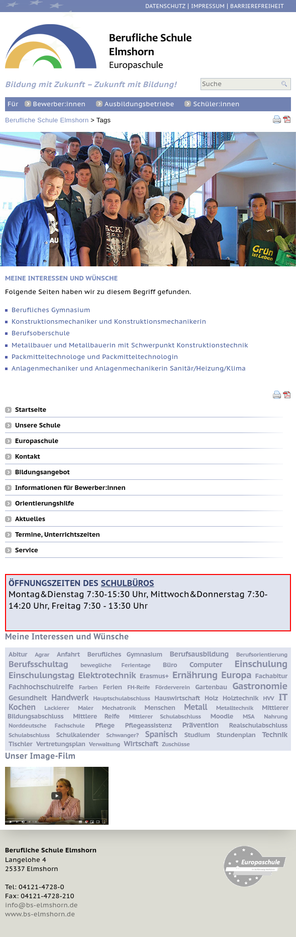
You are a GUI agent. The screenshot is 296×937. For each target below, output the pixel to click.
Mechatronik (119, 707)
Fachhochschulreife (41, 686)
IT (283, 697)
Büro (170, 665)
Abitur (18, 654)
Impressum (208, 6)
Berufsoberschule (41, 333)
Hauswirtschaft (177, 698)
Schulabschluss (29, 735)
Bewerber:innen (59, 104)
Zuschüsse (175, 744)
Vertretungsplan (60, 744)
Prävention (200, 725)
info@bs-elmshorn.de (41, 905)
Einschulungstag (41, 675)
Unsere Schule (37, 425)
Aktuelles (30, 519)
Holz (211, 698)
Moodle (222, 716)
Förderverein (172, 687)
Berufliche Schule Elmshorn (46, 120)
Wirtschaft (141, 743)
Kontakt (27, 456)
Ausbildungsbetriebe (139, 104)
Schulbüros (127, 583)
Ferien (112, 687)
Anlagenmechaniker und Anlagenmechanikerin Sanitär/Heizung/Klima (129, 368)
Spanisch (161, 734)
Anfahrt (68, 654)
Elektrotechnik (107, 675)
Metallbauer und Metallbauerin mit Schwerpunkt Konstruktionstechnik (130, 345)
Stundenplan (236, 735)
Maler (85, 707)
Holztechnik (240, 698)
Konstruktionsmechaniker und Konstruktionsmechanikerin (109, 321)
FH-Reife (138, 687)
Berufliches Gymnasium (51, 310)
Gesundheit (28, 697)
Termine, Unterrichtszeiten (57, 534)
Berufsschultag (38, 664)
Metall (195, 707)
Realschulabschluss (258, 725)
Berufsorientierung (261, 654)
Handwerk (69, 697)
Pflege (104, 725)
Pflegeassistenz (148, 725)
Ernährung (195, 675)
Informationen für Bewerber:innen (70, 487)
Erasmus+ (154, 676)
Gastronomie (259, 686)
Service (26, 550)
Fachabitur (271, 676)
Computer (205, 664)
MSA (248, 716)
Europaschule (36, 441)
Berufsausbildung (199, 654)
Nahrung (275, 716)
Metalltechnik (234, 707)
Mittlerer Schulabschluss (165, 716)
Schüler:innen (216, 104)
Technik (274, 734)
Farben (88, 687)
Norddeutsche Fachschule (47, 725)
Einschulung (261, 664)
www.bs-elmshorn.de (40, 914)
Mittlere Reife (96, 716)
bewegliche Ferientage (115, 665)
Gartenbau (211, 687)
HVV (268, 698)
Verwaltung (104, 744)
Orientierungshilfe (44, 503)
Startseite (30, 409)
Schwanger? (122, 735)
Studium (197, 735)
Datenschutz (165, 6)
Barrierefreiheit (257, 6)
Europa (236, 675)
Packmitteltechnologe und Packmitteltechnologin (95, 356)
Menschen (160, 707)
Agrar (42, 654)
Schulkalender (78, 735)
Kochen (22, 707)
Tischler (20, 744)
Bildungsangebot (42, 472)
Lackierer (56, 707)
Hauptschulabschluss (121, 698)
